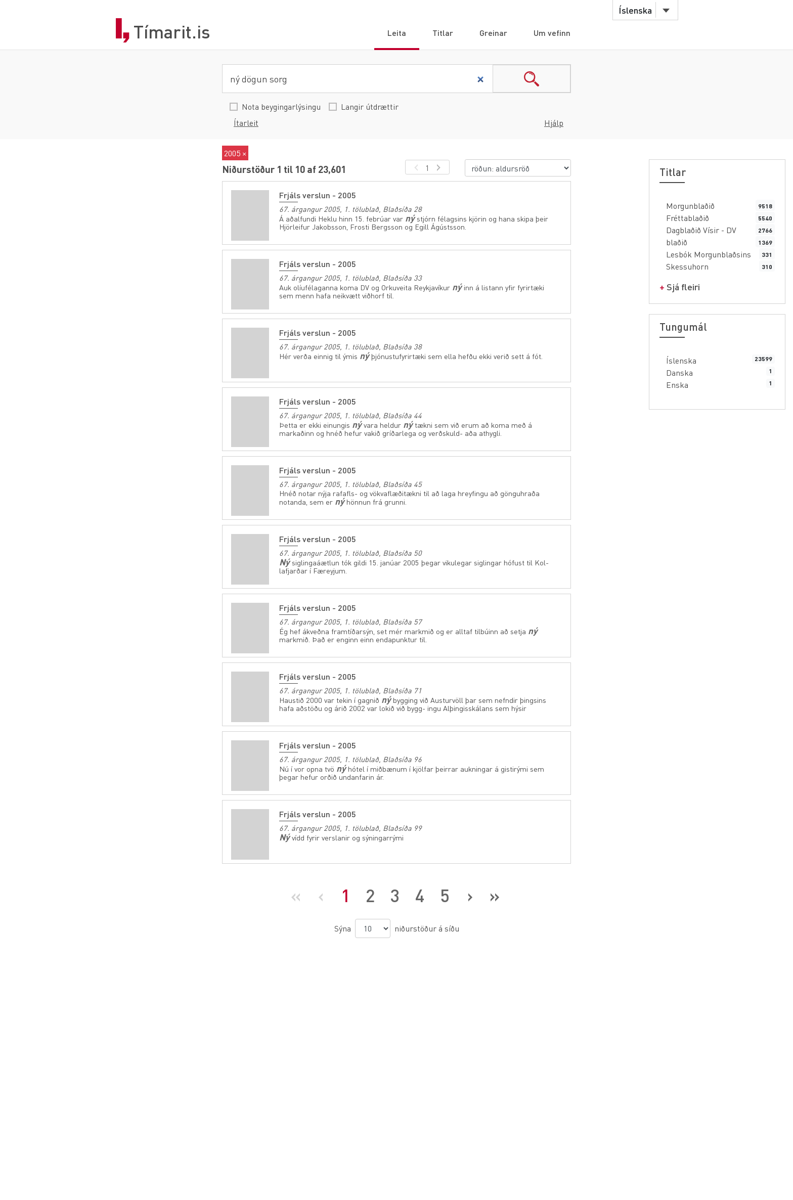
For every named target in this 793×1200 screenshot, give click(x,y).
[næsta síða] (440, 167)
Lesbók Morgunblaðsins (708, 254)
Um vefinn (552, 32)
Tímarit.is (172, 31)
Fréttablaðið (687, 217)
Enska (677, 384)
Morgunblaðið (690, 205)
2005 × (235, 153)
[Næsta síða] (469, 895)
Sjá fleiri (683, 286)
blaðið (676, 242)
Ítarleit (246, 122)
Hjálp (553, 122)
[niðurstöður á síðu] (372, 928)
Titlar (442, 32)
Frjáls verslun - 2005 (317, 195)
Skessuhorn (687, 266)
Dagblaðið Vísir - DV (701, 230)
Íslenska (681, 360)
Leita (396, 32)
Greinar (493, 32)
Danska (679, 372)
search (531, 79)
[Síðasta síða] (494, 895)
